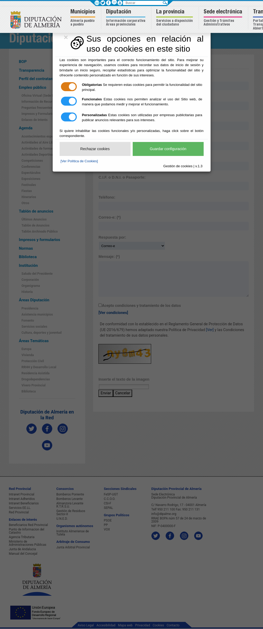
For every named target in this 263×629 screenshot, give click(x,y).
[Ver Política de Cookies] (79, 161)
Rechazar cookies (94, 149)
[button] (83, 18)
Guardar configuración (168, 149)
